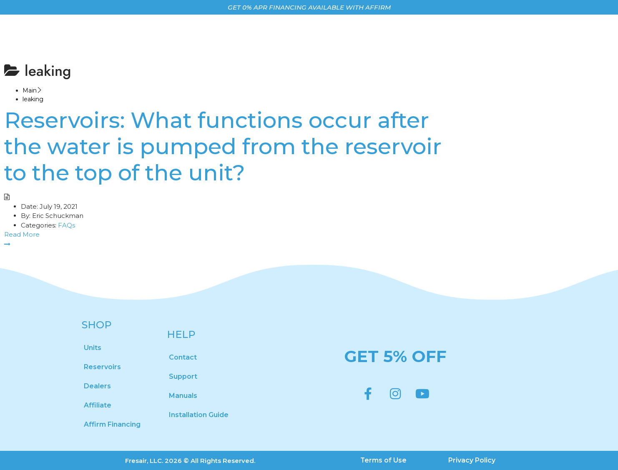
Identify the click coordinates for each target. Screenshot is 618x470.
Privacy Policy (472, 460)
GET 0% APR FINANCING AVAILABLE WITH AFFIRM (309, 7)
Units (92, 348)
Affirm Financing (112, 424)
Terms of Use (383, 460)
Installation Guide (199, 415)
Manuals (183, 396)
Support (183, 376)
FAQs (66, 225)
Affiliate (97, 405)
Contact (183, 357)
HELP (181, 334)
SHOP (97, 325)
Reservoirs (102, 367)
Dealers (97, 386)
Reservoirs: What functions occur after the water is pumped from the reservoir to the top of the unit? (223, 146)
